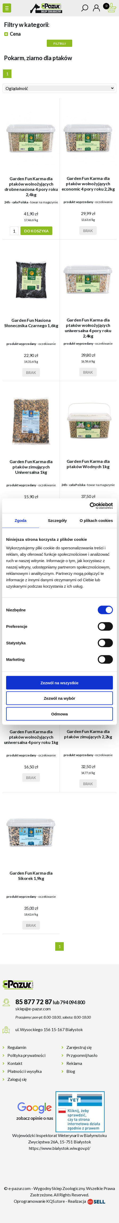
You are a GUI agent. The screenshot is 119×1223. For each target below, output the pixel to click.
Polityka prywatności (26, 1055)
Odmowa (59, 713)
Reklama (74, 1063)
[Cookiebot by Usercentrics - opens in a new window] (89, 505)
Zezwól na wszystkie (59, 682)
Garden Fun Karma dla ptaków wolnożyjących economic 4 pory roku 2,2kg (88, 183)
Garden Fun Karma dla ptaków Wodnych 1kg (88, 464)
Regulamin (16, 1047)
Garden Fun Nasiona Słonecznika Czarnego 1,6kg (31, 323)
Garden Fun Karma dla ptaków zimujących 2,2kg (88, 734)
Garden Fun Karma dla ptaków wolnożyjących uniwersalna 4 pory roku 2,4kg (88, 327)
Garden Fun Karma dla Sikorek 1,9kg (31, 875)
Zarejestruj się (79, 1047)
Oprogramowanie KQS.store (39, 1201)
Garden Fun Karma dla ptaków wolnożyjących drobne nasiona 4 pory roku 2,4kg (31, 186)
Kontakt (14, 1063)
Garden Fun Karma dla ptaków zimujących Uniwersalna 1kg (31, 467)
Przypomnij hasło (81, 1055)
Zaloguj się (17, 1079)
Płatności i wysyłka (24, 1071)
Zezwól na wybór (59, 698)
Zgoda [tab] (20, 520)
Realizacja (86, 1201)
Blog (70, 1071)
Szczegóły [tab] (57, 520)
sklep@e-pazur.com (33, 1008)
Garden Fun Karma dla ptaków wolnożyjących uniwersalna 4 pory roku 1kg (31, 737)
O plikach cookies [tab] (96, 520)
